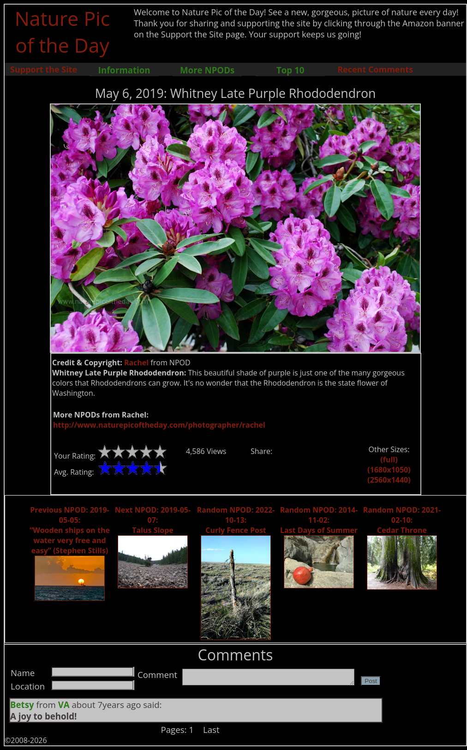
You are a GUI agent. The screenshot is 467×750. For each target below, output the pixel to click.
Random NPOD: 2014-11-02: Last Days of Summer (319, 520)
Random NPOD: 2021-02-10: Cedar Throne (402, 520)
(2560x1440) (388, 480)
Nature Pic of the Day (62, 31)
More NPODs (207, 70)
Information (124, 70)
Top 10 (290, 70)
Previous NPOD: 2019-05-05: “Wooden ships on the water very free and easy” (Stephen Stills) (70, 530)
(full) (388, 459)
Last (211, 729)
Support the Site (43, 69)
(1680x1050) (388, 470)
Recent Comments (375, 69)
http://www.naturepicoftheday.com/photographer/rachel (159, 425)
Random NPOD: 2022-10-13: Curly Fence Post (236, 520)
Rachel (136, 362)
